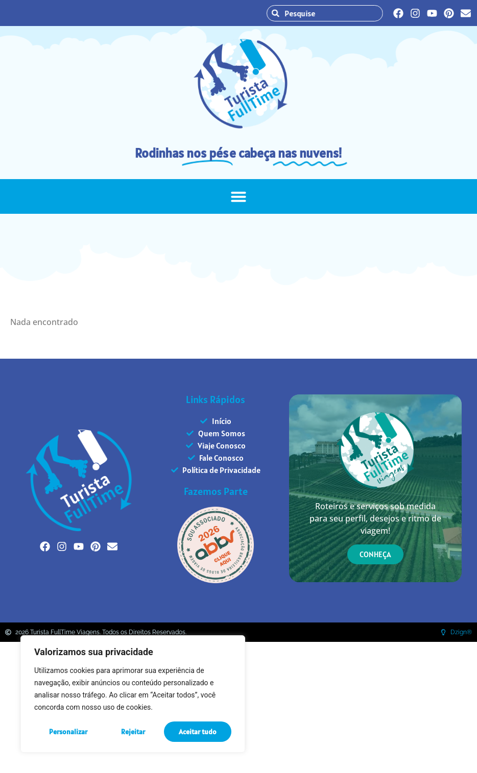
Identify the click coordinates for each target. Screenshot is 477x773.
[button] (238, 196)
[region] (132, 694)
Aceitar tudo (198, 731)
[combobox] (330, 13)
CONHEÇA (375, 554)
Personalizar (68, 731)
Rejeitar (133, 731)
